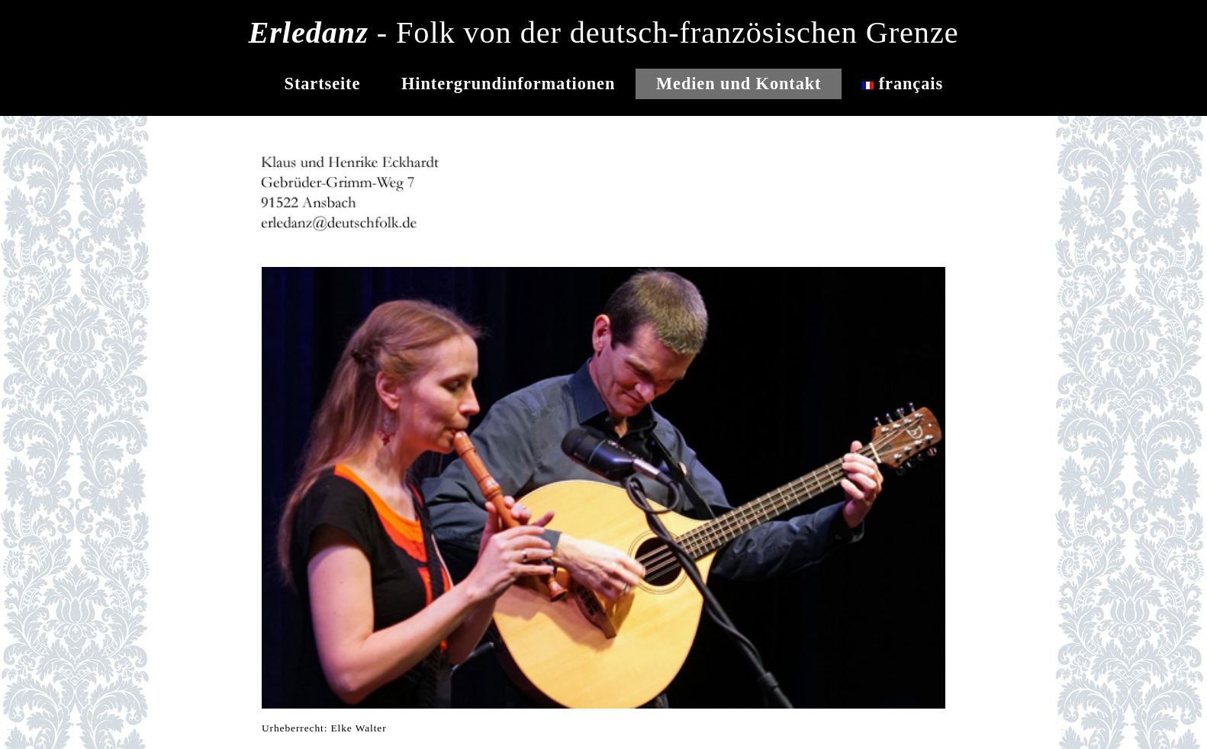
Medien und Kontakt (738, 83)
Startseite (323, 83)
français (902, 83)
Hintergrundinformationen (508, 83)
